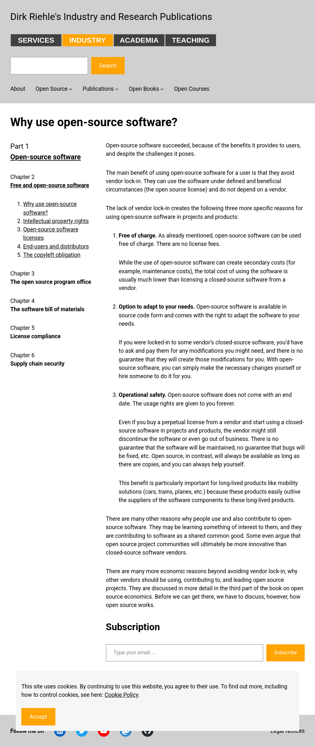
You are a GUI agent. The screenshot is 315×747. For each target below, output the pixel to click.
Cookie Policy (121, 695)
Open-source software (45, 157)
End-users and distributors (56, 246)
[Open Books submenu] (162, 88)
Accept (38, 717)
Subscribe (285, 652)
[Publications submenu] (116, 88)
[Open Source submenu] (70, 88)
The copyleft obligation (52, 255)
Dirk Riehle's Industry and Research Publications (111, 16)
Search (108, 65)
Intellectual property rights (56, 221)
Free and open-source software (49, 185)
